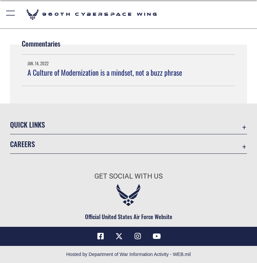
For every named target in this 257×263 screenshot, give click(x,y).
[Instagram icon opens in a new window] (138, 236)
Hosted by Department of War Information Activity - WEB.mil (128, 254)
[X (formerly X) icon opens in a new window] (119, 236)
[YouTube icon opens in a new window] (157, 236)
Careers (22, 144)
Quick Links (27, 124)
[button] (11, 14)
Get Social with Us (128, 176)
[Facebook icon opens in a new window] (100, 236)
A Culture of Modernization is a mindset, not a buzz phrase (104, 72)
